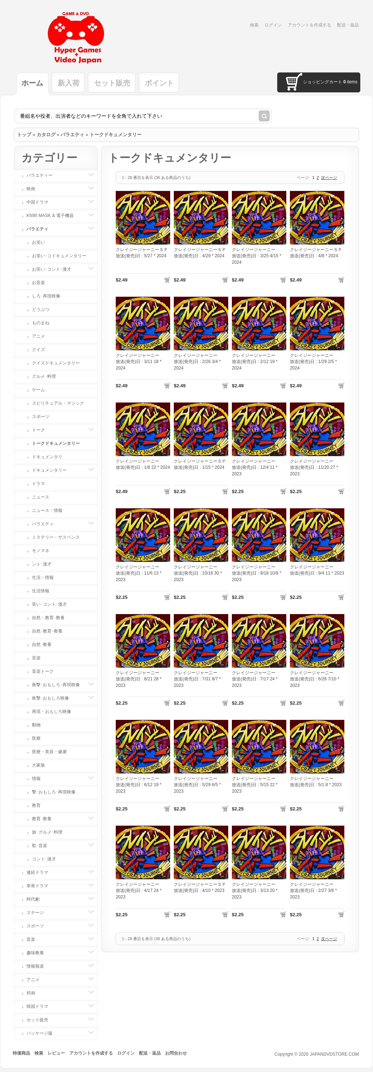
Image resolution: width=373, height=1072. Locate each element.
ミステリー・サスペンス (56, 537)
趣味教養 (38, 952)
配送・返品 (348, 25)
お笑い (38, 242)
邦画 (34, 993)
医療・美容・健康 (49, 751)
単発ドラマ (41, 885)
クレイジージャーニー (253, 249)
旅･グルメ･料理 (47, 832)
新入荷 (68, 83)
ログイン (273, 25)
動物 (36, 724)
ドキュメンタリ (47, 456)
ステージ (38, 912)
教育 (36, 805)
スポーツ (40, 416)
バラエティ (72, 134)
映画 (34, 188)
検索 (254, 25)
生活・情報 (43, 577)
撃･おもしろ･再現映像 (53, 791)
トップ (24, 134)
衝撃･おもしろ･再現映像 (59, 684)
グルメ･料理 (44, 376)
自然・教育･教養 (48, 617)
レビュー (56, 1053)
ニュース (40, 497)
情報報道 (38, 966)
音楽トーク (43, 671)
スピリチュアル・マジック (58, 403)
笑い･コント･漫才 (49, 604)
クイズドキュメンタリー (56, 363)
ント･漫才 (42, 564)
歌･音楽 (43, 845)
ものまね (40, 322)
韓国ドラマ (41, 1006)
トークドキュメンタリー (116, 134)
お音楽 (38, 282)
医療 (36, 738)
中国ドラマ (41, 202)
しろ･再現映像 (46, 296)
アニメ (38, 336)
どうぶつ (40, 309)
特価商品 (21, 1053)
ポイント (159, 83)
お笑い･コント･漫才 (55, 269)
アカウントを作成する (309, 25)
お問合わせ (176, 1053)
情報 (40, 778)
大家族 (38, 765)
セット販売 (112, 83)
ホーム (32, 83)
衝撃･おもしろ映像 (54, 698)
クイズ (38, 349)
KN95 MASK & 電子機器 (53, 215)
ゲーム (38, 389)
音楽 (36, 657)
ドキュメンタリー (53, 470)
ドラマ (38, 483)
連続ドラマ (41, 872)
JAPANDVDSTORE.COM (334, 1054)
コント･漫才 (44, 859)
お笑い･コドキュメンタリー (59, 255)
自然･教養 (42, 644)
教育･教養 (45, 818)
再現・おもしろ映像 (51, 711)
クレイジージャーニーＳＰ (142, 249)
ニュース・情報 (47, 510)
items (350, 81)
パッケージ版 (43, 1033)
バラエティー (43, 175)
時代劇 (36, 899)
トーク (42, 430)
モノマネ (40, 550)
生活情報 (40, 590)
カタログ (46, 134)
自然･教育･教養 (47, 631)
